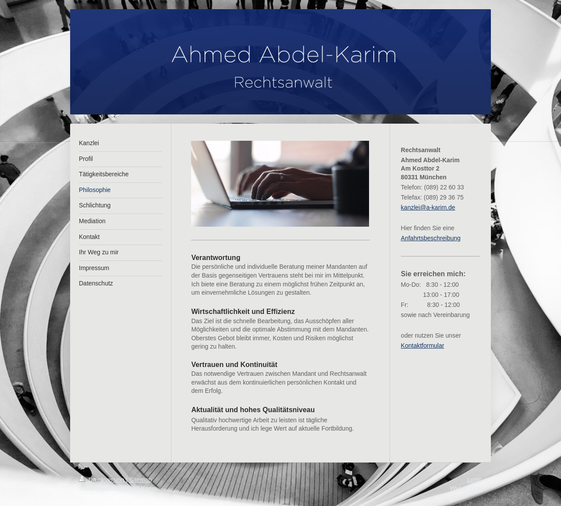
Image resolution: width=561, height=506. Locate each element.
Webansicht (466, 488)
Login (474, 479)
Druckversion (102, 479)
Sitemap (140, 479)
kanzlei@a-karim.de (428, 207)
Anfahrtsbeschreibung (431, 238)
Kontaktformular (422, 345)
